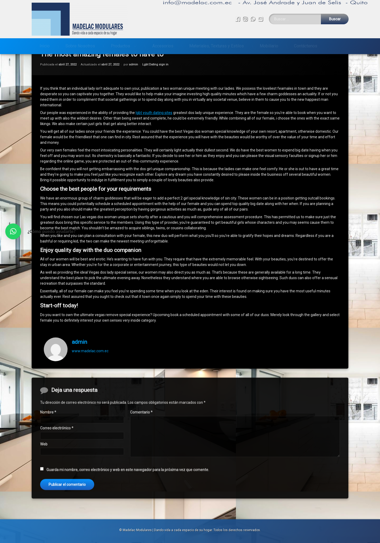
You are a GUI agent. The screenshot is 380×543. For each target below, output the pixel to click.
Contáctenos (305, 43)
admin (133, 71)
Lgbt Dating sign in (155, 71)
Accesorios (162, 43)
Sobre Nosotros (80, 43)
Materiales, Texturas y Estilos (216, 43)
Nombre (48, 512)
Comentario (141, 512)
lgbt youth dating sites (154, 119)
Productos (120, 43)
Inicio (45, 43)
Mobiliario (269, 43)
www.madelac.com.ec (90, 357)
